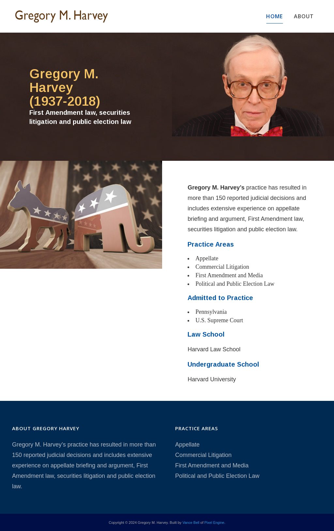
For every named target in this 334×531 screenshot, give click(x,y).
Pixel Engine (214, 522)
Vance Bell (190, 522)
